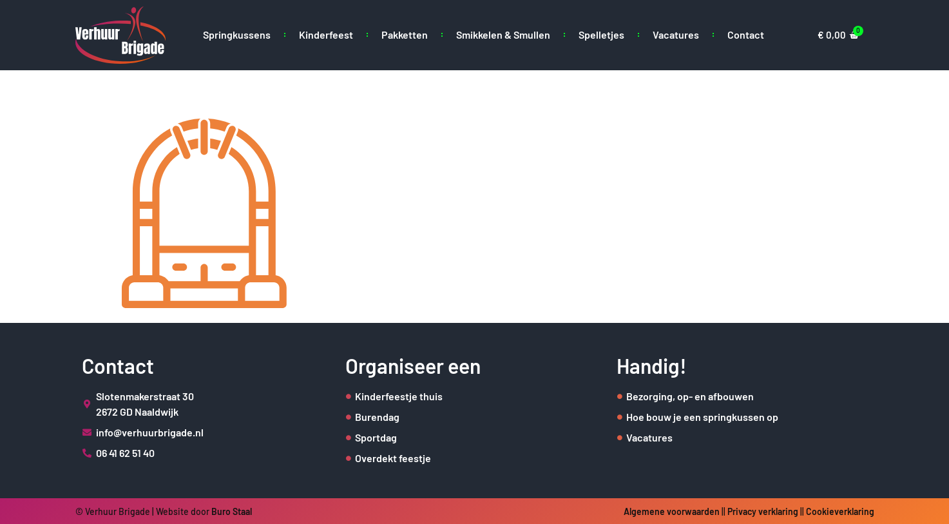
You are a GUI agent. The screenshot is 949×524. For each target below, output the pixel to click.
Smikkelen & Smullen (503, 34)
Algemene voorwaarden (672, 511)
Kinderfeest (326, 34)
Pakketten (404, 34)
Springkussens (237, 34)
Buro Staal (231, 511)
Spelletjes (601, 34)
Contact (745, 34)
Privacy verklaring (762, 511)
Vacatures (676, 34)
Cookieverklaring (840, 511)
